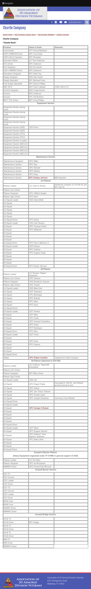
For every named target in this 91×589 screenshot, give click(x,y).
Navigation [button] (7, 3)
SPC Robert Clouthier (38, 358)
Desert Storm (8, 35)
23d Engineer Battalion (46, 35)
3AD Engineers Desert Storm (25, 35)
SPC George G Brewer (39, 408)
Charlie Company (62, 35)
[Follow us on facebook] (51, 22)
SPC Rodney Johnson (38, 178)
